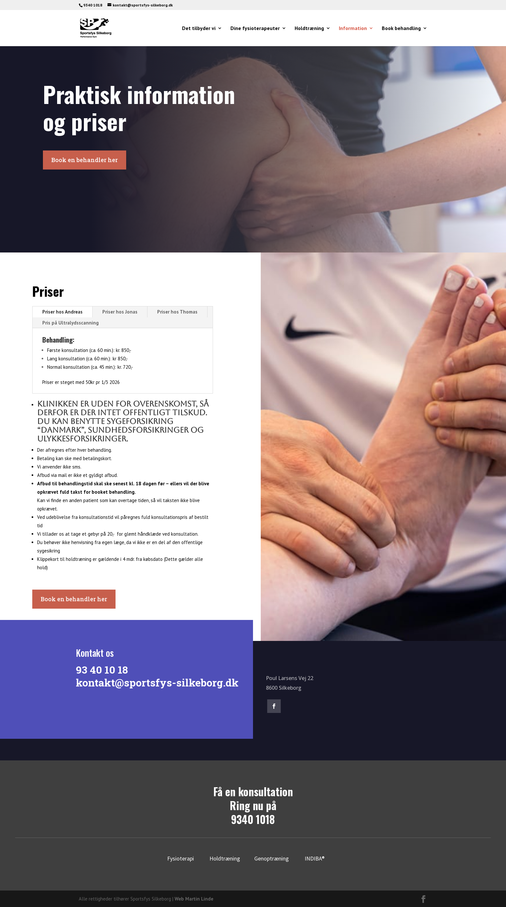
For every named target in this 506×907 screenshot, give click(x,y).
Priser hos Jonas (119, 312)
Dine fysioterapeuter (255, 28)
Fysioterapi (180, 858)
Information (353, 28)
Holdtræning (309, 28)
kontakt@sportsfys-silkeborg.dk (153, 682)
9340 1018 (253, 819)
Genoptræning (271, 858)
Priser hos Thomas (177, 312)
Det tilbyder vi (199, 28)
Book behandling (401, 28)
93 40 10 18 (98, 669)
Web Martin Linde (194, 899)
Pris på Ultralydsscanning (70, 323)
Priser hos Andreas (62, 312)
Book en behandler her (84, 160)
